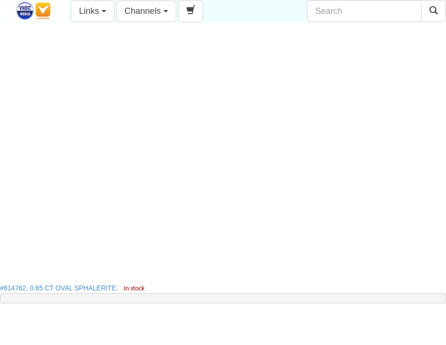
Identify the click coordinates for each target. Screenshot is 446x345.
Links (92, 11)
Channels (146, 11)
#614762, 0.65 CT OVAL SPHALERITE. (72, 288)
